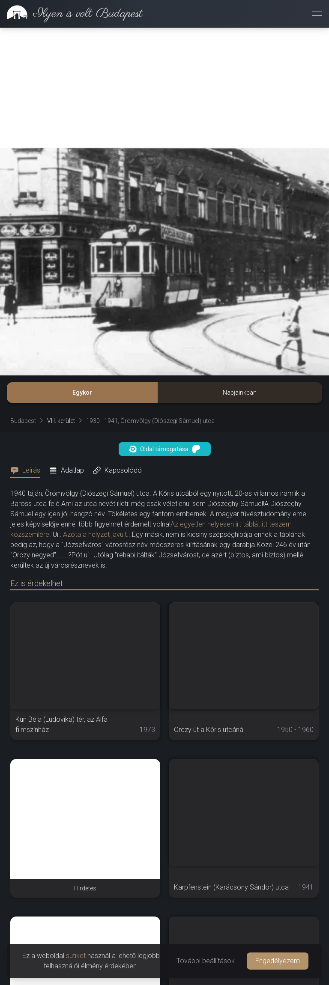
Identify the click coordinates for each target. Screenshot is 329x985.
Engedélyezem (277, 961)
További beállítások (205, 961)
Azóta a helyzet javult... (97, 534)
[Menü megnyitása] (317, 13)
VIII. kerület (61, 420)
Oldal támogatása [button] (164, 449)
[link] (71, 13)
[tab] (27, 470)
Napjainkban (240, 392)
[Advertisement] (164, 88)
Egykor (82, 392)
